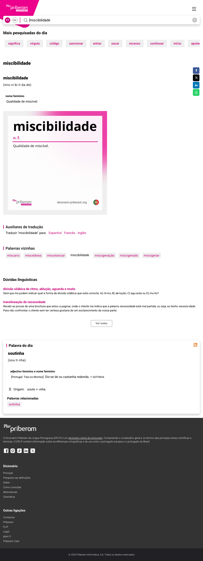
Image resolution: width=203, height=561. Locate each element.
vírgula (35, 43)
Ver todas (101, 323)
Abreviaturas (10, 492)
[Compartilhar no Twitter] (196, 77)
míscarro (13, 255)
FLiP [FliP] (5, 527)
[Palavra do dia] (195, 345)
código (54, 43)
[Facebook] (6, 453)
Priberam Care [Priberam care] (11, 541)
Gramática (9, 496)
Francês (69, 233)
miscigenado (129, 255)
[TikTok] (19, 453)
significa (14, 43)
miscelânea (33, 255)
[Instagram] (13, 453)
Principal (8, 473)
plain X (7, 536)
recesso (134, 43)
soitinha (14, 404)
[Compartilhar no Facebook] (196, 70)
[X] (33, 453)
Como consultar (12, 487)
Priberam (8, 522)
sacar (115, 43)
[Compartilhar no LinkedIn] (196, 85)
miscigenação (105, 255)
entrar (97, 43)
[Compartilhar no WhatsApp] (196, 92)
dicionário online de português (85, 438)
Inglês (82, 233)
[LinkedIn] (26, 453)
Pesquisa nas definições (16, 477)
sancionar (76, 43)
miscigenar (151, 255)
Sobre (6, 482)
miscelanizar (56, 255)
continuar (157, 43)
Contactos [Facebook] (9, 517)
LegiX (6, 531)
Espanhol (55, 233)
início (177, 43)
